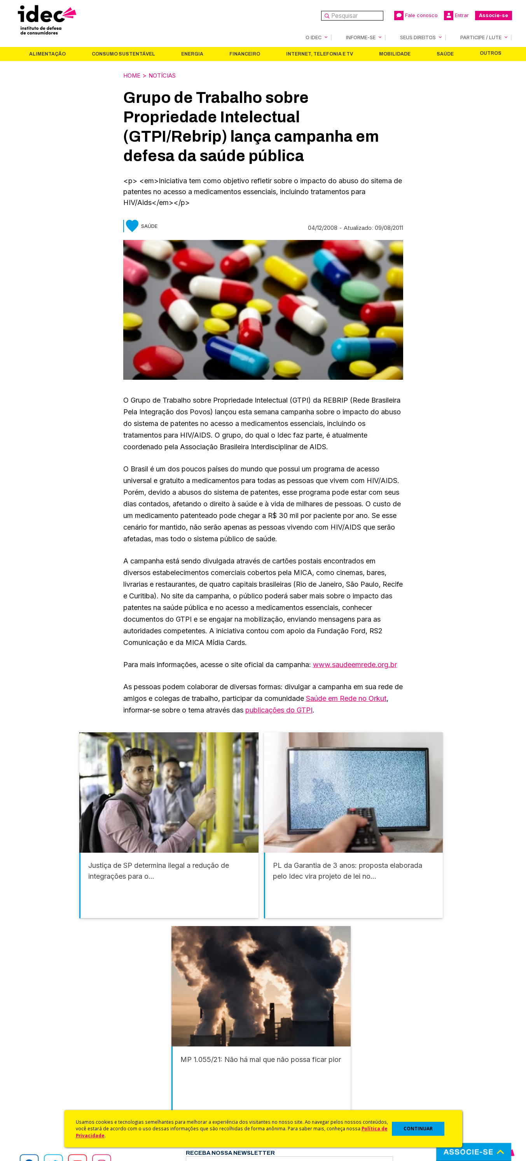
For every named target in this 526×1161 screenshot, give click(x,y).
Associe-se (493, 15)
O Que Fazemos (38, 1055)
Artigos (149, 1075)
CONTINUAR (418, 1128)
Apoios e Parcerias (42, 1065)
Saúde (445, 53)
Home (133, 75)
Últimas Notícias (160, 1055)
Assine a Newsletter (166, 1096)
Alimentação (47, 53)
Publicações (156, 1086)
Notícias (166, 75)
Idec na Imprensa (162, 1044)
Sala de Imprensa (39, 1086)
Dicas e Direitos (284, 1065)
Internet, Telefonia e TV (319, 53)
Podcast (150, 1106)
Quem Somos (34, 1044)
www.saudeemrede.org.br (355, 664)
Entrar (456, 15)
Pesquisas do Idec (288, 1086)
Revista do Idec (160, 1065)
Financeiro (244, 53)
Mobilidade (395, 53)
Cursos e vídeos (285, 1055)
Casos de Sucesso (289, 1106)
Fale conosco (416, 15)
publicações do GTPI (279, 709)
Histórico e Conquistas (46, 1075)
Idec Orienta (280, 1075)
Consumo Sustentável (123, 53)
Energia (192, 53)
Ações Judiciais (284, 1096)
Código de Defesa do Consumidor (310, 1044)
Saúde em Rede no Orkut (346, 697)
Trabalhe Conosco (41, 1096)
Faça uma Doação (411, 1055)
